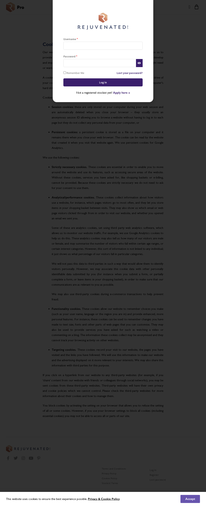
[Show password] (139, 63)
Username (70, 39)
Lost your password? (130, 73)
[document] (103, 253)
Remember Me (73, 72)
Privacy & (94, 499)
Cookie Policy (110, 499)
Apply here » (121, 92)
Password (70, 56)
